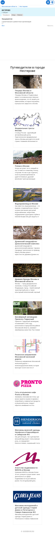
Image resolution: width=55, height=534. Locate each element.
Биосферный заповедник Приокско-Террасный (26, 318)
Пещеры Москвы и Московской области (24, 91)
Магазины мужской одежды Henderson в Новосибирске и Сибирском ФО (27, 432)
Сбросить (50, 25)
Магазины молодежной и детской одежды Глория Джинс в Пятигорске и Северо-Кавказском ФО (26, 508)
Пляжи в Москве (22, 166)
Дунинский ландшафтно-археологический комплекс (27, 242)
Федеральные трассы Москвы (24, 129)
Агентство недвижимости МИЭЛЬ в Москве (26, 469)
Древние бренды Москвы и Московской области (27, 280)
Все (3, 25)
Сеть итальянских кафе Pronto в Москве (25, 393)
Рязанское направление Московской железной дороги (25, 356)
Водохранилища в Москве (26, 204)
